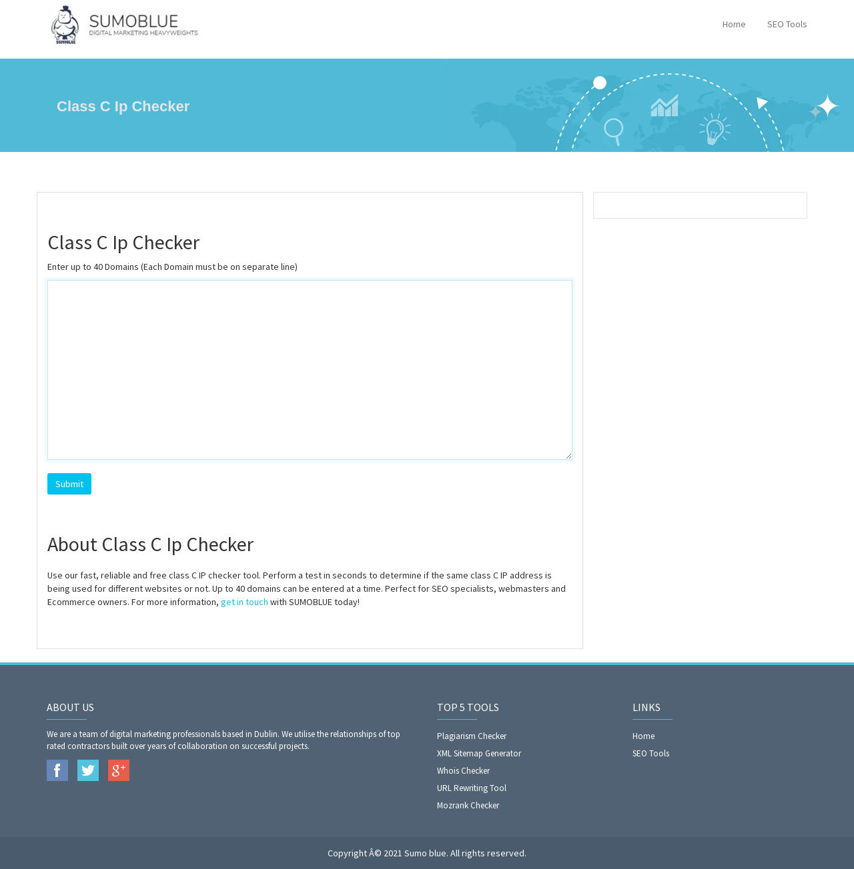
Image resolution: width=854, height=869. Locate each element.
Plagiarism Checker (471, 736)
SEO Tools (787, 24)
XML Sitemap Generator (479, 753)
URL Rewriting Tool (471, 788)
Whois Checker (463, 770)
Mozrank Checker (468, 805)
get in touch (244, 602)
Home (734, 24)
